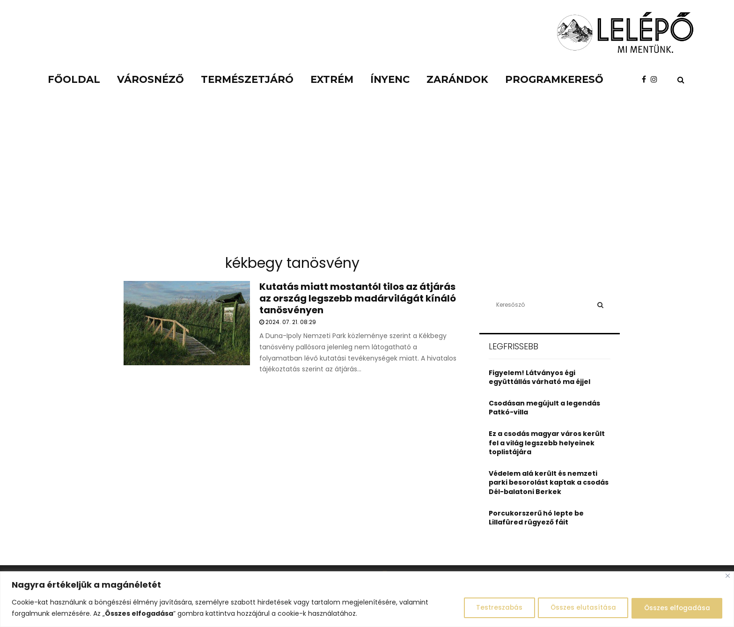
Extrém (331, 79)
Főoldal (74, 79)
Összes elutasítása (578, 607)
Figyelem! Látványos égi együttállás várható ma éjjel (539, 377)
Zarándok (457, 79)
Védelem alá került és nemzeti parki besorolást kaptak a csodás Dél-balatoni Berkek (549, 482)
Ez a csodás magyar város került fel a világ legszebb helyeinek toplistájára (547, 443)
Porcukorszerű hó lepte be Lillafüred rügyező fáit (536, 518)
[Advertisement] (367, 177)
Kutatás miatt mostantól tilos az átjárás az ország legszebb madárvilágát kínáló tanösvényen (357, 298)
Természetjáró (247, 79)
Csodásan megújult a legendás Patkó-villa (544, 407)
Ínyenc (390, 79)
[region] (367, 599)
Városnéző (150, 79)
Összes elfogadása (675, 607)
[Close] (728, 576)
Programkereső (554, 79)
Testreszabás (490, 607)
